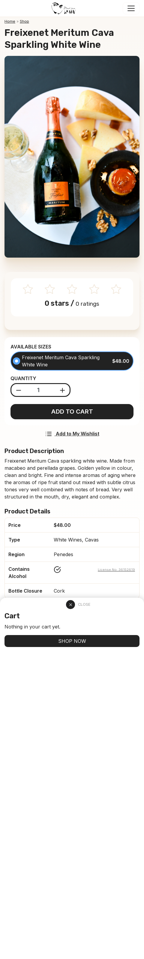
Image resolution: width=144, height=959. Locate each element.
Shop (24, 21)
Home (9, 21)
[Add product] (62, 390)
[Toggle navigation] (131, 8)
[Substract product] (18, 390)
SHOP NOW (72, 641)
